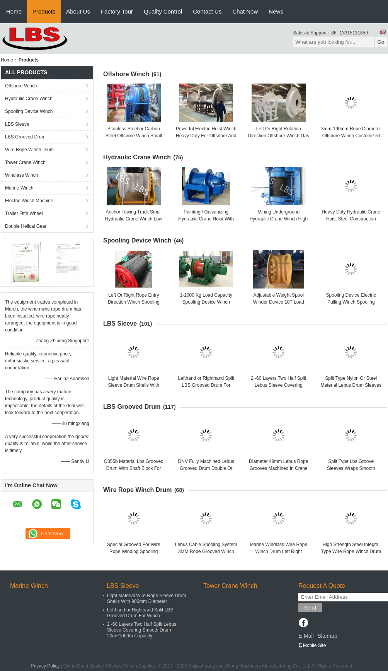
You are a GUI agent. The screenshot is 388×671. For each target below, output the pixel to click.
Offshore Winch (21, 86)
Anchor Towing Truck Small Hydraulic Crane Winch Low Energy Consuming (133, 219)
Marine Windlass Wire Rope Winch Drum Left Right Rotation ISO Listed (278, 551)
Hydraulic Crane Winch (29, 98)
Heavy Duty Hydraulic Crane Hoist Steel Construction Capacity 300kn (351, 219)
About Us (78, 11)
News (276, 11)
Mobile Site (312, 645)
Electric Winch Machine (29, 200)
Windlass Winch (21, 175)
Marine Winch (19, 188)
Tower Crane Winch (25, 162)
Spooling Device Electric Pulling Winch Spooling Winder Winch (351, 302)
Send (310, 608)
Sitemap (327, 636)
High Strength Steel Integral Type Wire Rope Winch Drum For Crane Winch (351, 551)
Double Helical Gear (25, 226)
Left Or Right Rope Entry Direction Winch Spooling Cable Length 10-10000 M (133, 302)
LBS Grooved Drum (25, 137)
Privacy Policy (45, 666)
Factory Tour (117, 11)
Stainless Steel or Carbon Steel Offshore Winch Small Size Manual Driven (133, 135)
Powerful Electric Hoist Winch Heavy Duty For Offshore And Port (206, 135)
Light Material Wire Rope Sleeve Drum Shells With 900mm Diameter (133, 385)
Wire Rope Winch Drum (29, 149)
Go (381, 42)
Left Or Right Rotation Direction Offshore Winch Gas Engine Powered (278, 135)
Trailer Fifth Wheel (24, 213)
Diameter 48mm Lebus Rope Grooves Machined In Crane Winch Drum (278, 468)
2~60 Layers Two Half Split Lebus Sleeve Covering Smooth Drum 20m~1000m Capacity (141, 630)
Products (43, 11)
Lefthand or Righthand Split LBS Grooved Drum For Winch (206, 385)
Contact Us (207, 11)
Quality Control (163, 11)
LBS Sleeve (17, 124)
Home (14, 11)
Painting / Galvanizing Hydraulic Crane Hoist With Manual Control (206, 219)
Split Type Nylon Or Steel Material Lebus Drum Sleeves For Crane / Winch (351, 385)
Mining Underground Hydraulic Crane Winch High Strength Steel (278, 219)
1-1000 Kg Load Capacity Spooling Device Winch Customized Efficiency (206, 302)
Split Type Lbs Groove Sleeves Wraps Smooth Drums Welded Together (351, 468)
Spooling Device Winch (29, 111)
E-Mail (306, 636)
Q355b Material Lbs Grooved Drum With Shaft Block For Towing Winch (133, 468)
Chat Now (245, 11)
